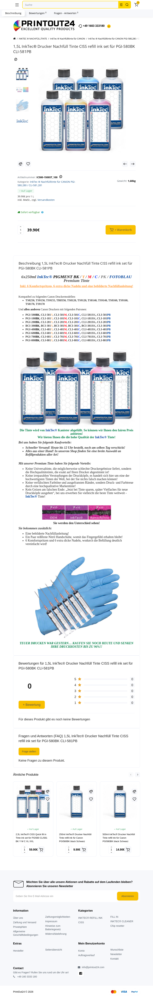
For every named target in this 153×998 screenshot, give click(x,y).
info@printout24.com (91, 967)
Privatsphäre (20, 927)
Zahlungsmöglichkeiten (57, 916)
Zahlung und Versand (24, 922)
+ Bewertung (32, 704)
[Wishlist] (28, 164)
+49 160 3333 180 (25, 976)
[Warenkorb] (136, 4)
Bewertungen (37, 13)
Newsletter (116, 954)
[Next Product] (133, 164)
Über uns (18, 917)
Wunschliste (116, 949)
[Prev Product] (125, 164)
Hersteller (18, 950)
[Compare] (20, 164)
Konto (81, 950)
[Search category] (121, 4)
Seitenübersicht (53, 949)
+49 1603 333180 (91, 26)
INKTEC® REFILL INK (90, 917)
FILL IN (114, 916)
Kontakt (114, 958)
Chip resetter (117, 925)
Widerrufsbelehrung (56, 933)
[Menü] (17, 4)
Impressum (51, 921)
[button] (131, 774)
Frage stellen (29, 751)
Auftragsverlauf (86, 955)
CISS (81, 922)
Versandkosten (46, 199)
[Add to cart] (41, 849)
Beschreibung (13, 13)
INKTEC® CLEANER (121, 921)
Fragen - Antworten (66, 13)
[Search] (127, 4)
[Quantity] (21, 230)
